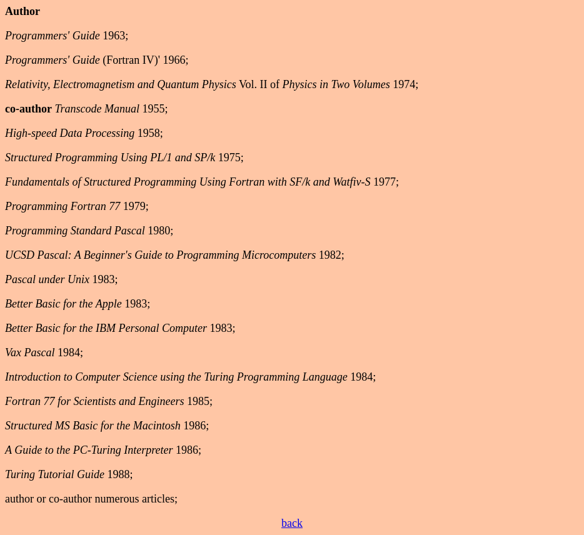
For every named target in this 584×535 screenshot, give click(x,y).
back (292, 523)
